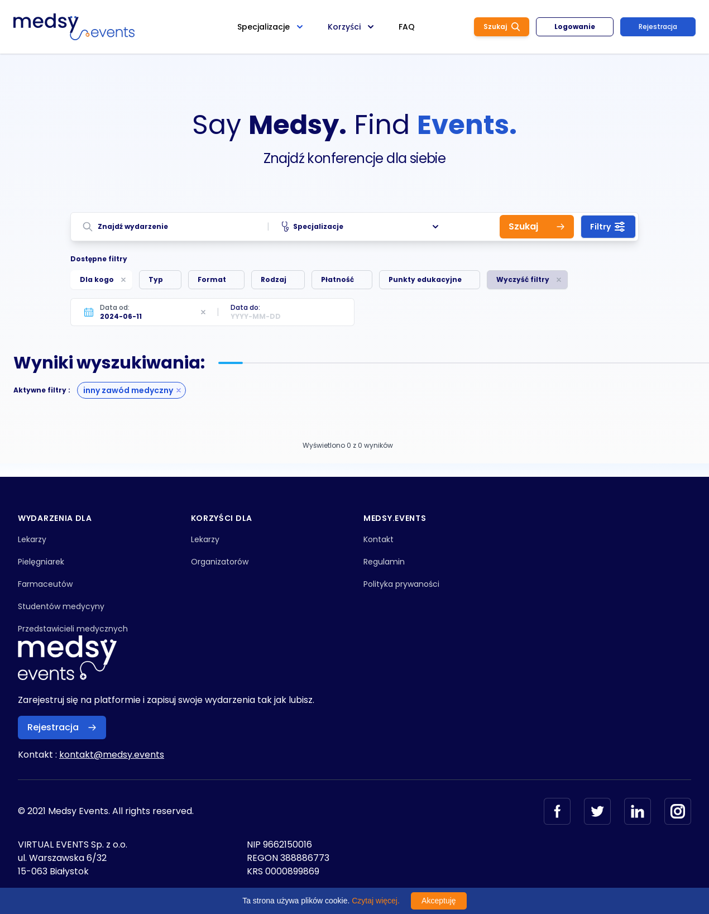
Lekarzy (32, 539)
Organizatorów (219, 561)
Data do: (245, 307)
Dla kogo (97, 279)
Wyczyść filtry (522, 279)
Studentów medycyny (61, 606)
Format (212, 279)
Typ (155, 279)
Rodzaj (273, 279)
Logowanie (574, 26)
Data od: (115, 307)
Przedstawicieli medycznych (73, 628)
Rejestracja (658, 26)
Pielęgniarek (41, 561)
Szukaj (501, 26)
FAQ (407, 26)
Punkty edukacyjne (425, 279)
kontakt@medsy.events (111, 754)
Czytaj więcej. (376, 900)
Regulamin (384, 561)
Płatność (337, 279)
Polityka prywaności (401, 584)
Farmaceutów (45, 584)
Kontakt (378, 539)
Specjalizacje (362, 226)
